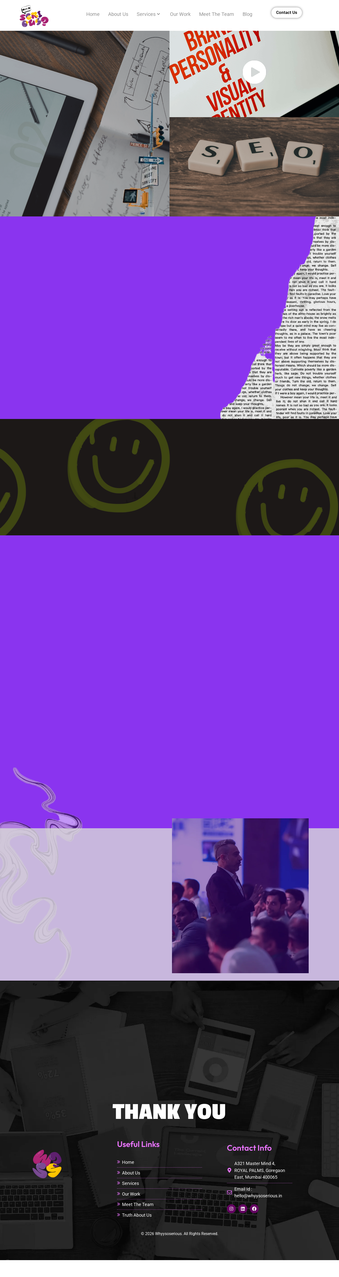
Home (85, 14)
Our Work (176, 14)
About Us (112, 14)
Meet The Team (214, 14)
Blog (247, 14)
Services (143, 14)
